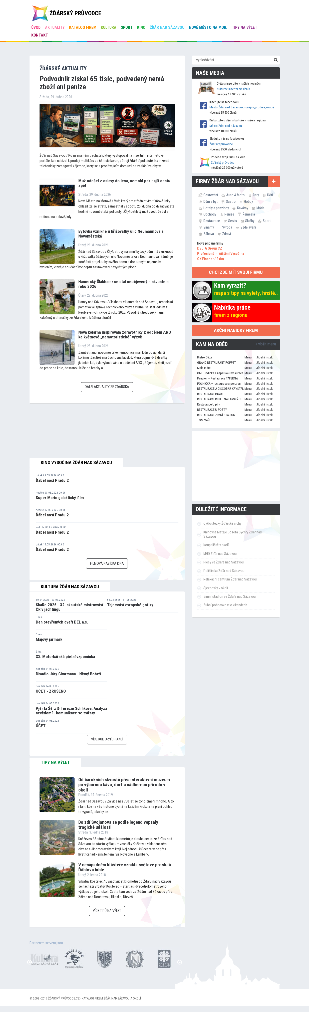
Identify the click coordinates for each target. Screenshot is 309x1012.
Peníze (229, 214)
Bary (256, 195)
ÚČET (41, 725)
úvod (36, 27)
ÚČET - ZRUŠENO (51, 691)
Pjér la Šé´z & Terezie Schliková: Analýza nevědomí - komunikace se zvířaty (71, 711)
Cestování (210, 195)
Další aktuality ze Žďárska (107, 387)
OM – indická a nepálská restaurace (220, 373)
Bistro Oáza (204, 357)
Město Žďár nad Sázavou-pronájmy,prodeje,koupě (241, 107)
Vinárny (208, 227)
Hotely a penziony (216, 208)
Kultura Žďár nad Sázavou (70, 586)
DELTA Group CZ (209, 248)
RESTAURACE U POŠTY (212, 410)
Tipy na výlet (244, 27)
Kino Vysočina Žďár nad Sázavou (76, 462)
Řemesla (248, 214)
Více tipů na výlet (107, 911)
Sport (127, 27)
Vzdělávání (248, 227)
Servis (232, 221)
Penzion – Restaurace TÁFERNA (217, 378)
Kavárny (242, 208)
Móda (260, 208)
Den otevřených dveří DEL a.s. (62, 622)
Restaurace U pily (208, 404)
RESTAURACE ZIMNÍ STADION (216, 415)
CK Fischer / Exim (210, 259)
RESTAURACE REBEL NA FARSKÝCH (219, 399)
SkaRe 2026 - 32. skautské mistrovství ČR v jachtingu (69, 607)
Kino (141, 27)
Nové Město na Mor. (208, 27)
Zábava (208, 234)
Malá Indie (203, 368)
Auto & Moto (235, 195)
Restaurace (211, 221)
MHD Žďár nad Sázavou (220, 554)
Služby (249, 221)
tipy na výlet (55, 762)
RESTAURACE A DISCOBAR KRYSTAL (220, 388)
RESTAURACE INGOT (210, 394)
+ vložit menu (265, 344)
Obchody (209, 214)
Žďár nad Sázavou (167, 27)
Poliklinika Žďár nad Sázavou (223, 571)
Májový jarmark (49, 639)
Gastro (231, 201)
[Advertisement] (236, 466)
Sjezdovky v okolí (215, 588)
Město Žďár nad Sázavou (225, 126)
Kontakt (39, 35)
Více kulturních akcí (107, 739)
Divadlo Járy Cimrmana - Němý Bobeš (68, 673)
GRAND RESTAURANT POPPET (216, 362)
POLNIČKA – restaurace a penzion (219, 383)
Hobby (248, 201)
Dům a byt (210, 201)
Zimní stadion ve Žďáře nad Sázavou (229, 596)
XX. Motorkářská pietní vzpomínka (65, 656)
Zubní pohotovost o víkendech (225, 605)
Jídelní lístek (264, 357)
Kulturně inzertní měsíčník (233, 89)
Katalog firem (82, 27)
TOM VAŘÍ (203, 420)
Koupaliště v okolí (216, 545)
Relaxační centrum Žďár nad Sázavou (230, 579)
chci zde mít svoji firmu (236, 272)
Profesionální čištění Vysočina (220, 254)
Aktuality (55, 27)
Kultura (108, 27)
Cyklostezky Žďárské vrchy (222, 523)
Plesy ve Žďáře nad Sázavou (223, 562)
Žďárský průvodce (221, 144)
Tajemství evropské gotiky (130, 604)
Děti (270, 195)
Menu (248, 357)
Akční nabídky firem (236, 330)
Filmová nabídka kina (107, 563)
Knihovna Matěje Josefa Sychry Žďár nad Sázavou (232, 534)
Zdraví (226, 234)
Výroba (227, 227)
